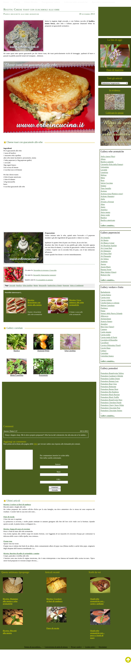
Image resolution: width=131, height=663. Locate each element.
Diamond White (43, 350)
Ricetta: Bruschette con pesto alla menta (35, 302)
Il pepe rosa (7, 541)
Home (6, 2)
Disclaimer (103, 647)
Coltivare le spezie (115, 112)
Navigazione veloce (51, 2)
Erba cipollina (28, 285)
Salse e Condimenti (76, 285)
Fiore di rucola (8, 517)
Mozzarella (42, 285)
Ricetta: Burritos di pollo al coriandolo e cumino (21, 553)
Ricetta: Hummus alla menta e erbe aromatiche (10, 601)
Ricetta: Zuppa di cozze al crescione (16, 529)
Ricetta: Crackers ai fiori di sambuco (17, 504)
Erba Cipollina (70, 350)
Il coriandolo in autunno (44, 280)
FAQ (35, 444)
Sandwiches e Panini (54, 285)
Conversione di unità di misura (56, 647)
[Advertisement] (49, 208)
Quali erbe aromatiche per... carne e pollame (97, 601)
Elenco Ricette (31, 2)
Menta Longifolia (17, 374)
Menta (35, 285)
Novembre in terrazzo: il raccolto (45, 270)
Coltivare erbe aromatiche (76, 2)
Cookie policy (90, 647)
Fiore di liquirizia (115, 70)
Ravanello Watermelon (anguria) (44, 275)
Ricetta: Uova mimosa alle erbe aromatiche (76, 302)
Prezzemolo (43, 374)
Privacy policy (76, 647)
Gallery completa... (108, 225)
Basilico (19, 285)
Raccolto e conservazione (103, 2)
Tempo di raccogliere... (32, 647)
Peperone (66, 285)
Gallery (16, 2)
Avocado (12, 285)
